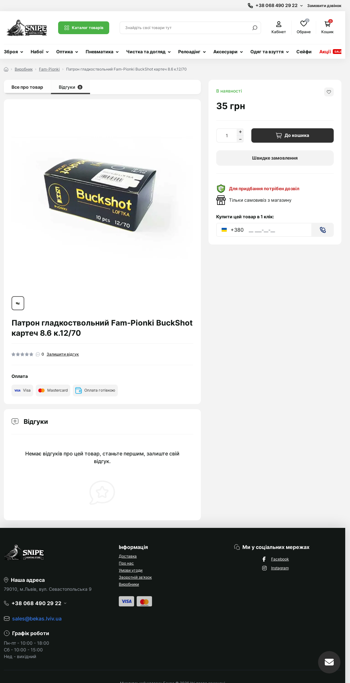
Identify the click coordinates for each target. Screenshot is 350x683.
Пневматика (99, 51)
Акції (325, 51)
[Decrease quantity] (240, 139)
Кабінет (278, 27)
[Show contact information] (275, 6)
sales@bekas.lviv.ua (37, 618)
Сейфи (304, 51)
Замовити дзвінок (324, 5)
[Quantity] (226, 135)
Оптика (64, 51)
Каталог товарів (83, 27)
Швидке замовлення (275, 158)
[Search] (254, 27)
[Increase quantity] (240, 131)
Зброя (11, 51)
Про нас (126, 563)
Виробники (129, 584)
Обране (304, 27)
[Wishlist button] (329, 91)
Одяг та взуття (267, 51)
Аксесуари (225, 51)
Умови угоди (130, 570)
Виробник (24, 69)
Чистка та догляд (145, 51)
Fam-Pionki (49, 69)
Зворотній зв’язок (135, 577)
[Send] (323, 230)
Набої (37, 51)
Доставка (128, 556)
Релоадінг (189, 51)
